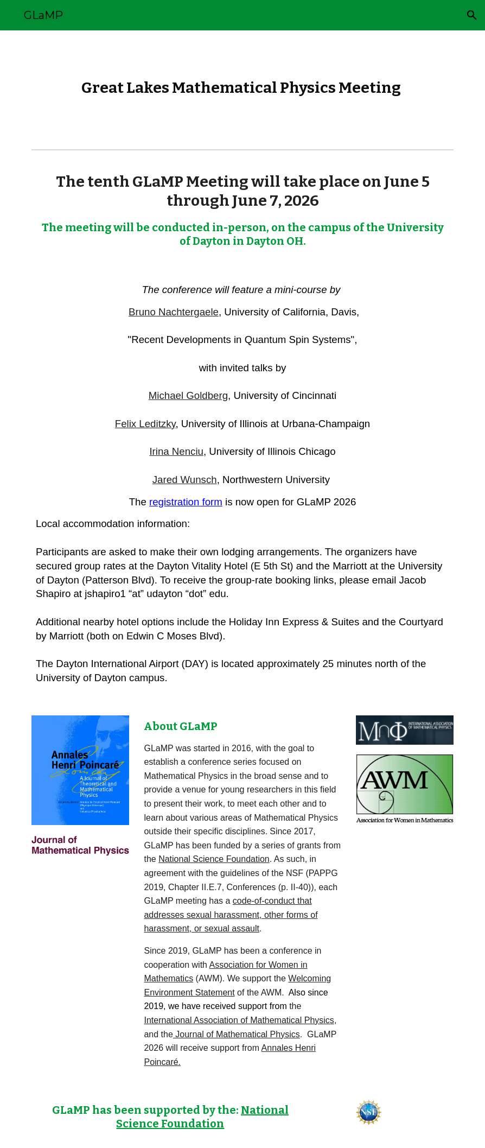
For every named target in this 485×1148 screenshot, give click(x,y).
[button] (472, 15)
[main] (242, 88)
